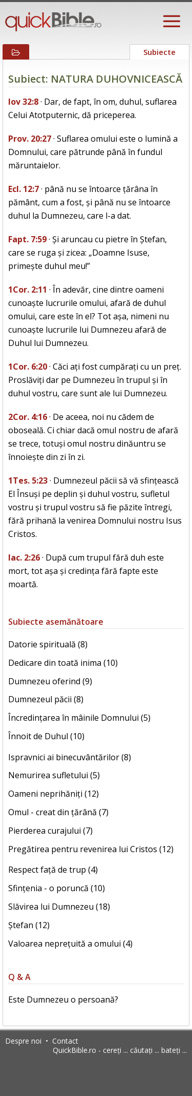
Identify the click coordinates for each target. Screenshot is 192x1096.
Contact (65, 1041)
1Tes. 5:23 (28, 480)
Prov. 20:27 (29, 138)
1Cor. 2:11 (27, 289)
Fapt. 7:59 (27, 239)
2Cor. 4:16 (27, 416)
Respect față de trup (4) (53, 869)
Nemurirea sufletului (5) (54, 775)
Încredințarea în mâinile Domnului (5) (79, 717)
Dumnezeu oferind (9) (50, 681)
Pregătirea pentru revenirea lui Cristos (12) (91, 849)
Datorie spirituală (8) (48, 644)
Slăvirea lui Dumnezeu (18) (59, 906)
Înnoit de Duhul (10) (46, 736)
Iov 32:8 (23, 101)
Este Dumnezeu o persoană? (63, 999)
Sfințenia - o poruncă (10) (56, 888)
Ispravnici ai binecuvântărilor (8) (69, 757)
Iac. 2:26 (24, 557)
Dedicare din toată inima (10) (63, 662)
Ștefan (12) (29, 925)
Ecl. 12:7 (23, 189)
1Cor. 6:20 (27, 366)
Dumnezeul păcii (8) (45, 699)
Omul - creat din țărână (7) (58, 812)
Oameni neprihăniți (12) (53, 793)
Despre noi (23, 1041)
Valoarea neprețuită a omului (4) (70, 943)
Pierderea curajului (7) (50, 830)
